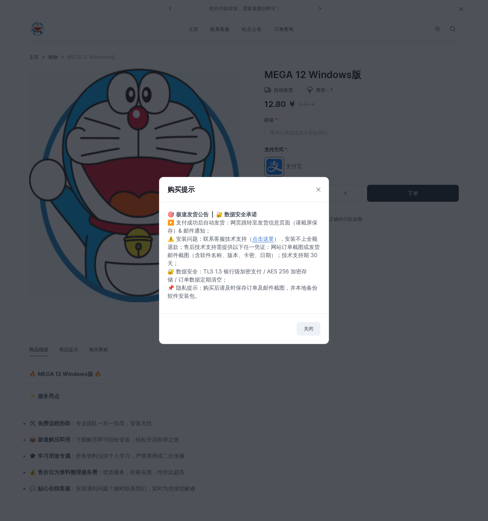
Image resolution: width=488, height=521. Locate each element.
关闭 (308, 328)
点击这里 (263, 238)
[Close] (318, 189)
